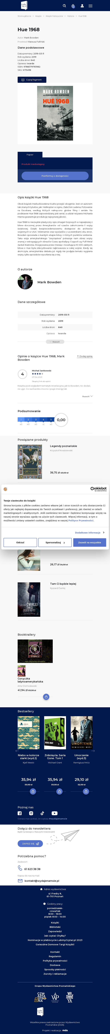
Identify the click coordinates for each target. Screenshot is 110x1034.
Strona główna (24, 16)
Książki (38, 16)
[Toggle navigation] (64, 5)
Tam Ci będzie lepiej (63, 583)
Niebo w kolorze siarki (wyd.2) (28, 757)
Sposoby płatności (55, 969)
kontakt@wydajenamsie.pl (38, 880)
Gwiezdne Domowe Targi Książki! (55, 944)
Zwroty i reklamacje (55, 973)
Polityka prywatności (55, 960)
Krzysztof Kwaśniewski (61, 450)
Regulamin (55, 956)
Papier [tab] (30, 154)
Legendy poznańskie (63, 446)
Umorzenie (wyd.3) (81, 757)
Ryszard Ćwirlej (57, 588)
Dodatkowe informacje (87, 532)
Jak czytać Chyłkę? (55, 935)
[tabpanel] (28, 754)
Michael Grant (55, 762)
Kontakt (55, 952)
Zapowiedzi (55, 931)
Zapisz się (30, 843)
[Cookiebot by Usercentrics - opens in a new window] (92, 489)
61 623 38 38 (29, 869)
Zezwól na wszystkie (89, 542)
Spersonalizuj (55, 542)
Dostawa (55, 965)
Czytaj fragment (32, 80)
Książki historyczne (54, 16)
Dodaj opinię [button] (86, 356)
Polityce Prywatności (80, 520)
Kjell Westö (28, 762)
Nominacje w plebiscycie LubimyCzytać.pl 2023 (55, 940)
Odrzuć (20, 542)
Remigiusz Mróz (81, 762)
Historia (70, 16)
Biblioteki (55, 927)
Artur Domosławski (27, 686)
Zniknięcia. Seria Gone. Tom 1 (55, 757)
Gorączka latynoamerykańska (30, 680)
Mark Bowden (31, 37)
